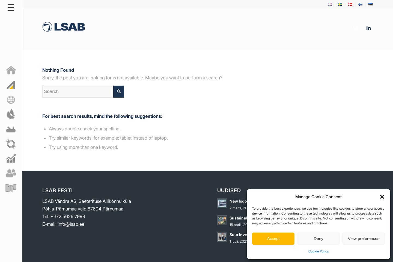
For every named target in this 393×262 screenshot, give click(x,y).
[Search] (356, 28)
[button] (382, 197)
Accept (273, 238)
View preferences (364, 238)
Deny (318, 238)
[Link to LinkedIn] (368, 28)
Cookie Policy (318, 251)
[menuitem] (330, 4)
